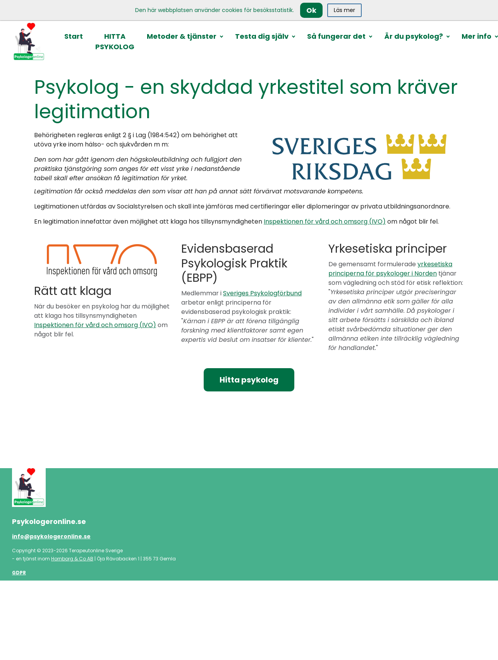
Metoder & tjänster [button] (181, 36)
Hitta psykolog (249, 379)
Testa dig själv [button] (261, 36)
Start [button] (73, 36)
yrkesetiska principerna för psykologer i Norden (390, 269)
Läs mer (344, 10)
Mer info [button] (476, 36)
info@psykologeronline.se (51, 536)
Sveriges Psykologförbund (262, 293)
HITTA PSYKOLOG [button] (114, 41)
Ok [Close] (311, 10)
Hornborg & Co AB (72, 558)
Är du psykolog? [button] (413, 36)
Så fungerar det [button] (336, 36)
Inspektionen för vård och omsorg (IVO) (325, 221)
